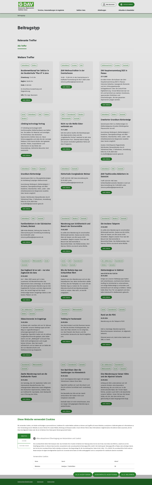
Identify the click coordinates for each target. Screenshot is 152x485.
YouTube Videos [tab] (24, 446)
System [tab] (24, 441)
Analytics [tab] (24, 436)
